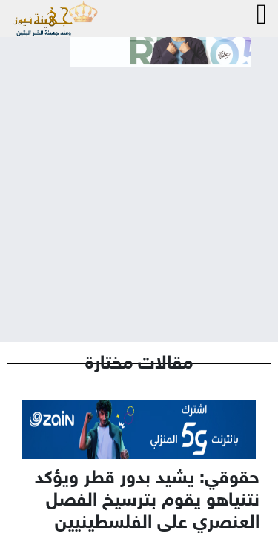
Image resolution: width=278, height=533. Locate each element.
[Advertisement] (139, 192)
